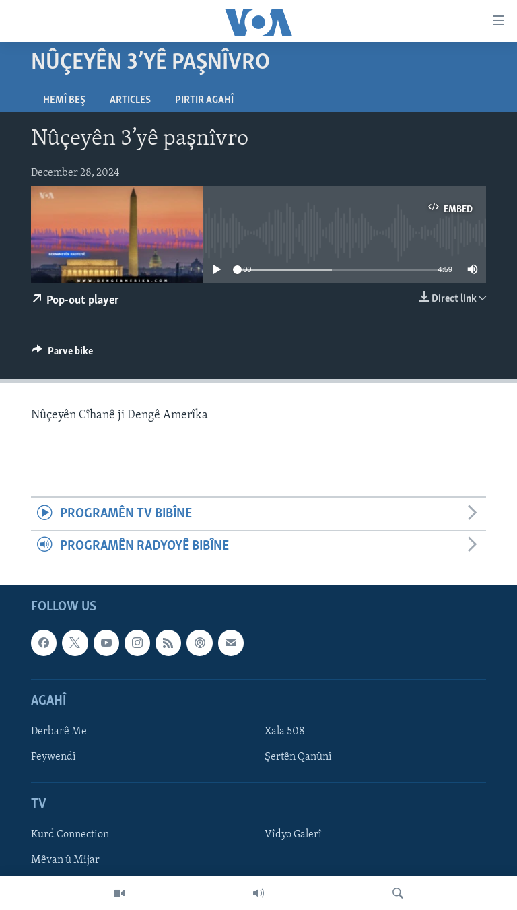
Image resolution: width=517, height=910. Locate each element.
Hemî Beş (64, 100)
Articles (130, 100)
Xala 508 (285, 731)
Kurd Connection (70, 835)
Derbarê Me (59, 731)
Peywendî (53, 757)
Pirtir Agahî (204, 100)
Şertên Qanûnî (298, 757)
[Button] (62, 354)
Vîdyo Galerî (293, 835)
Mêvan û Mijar (65, 860)
